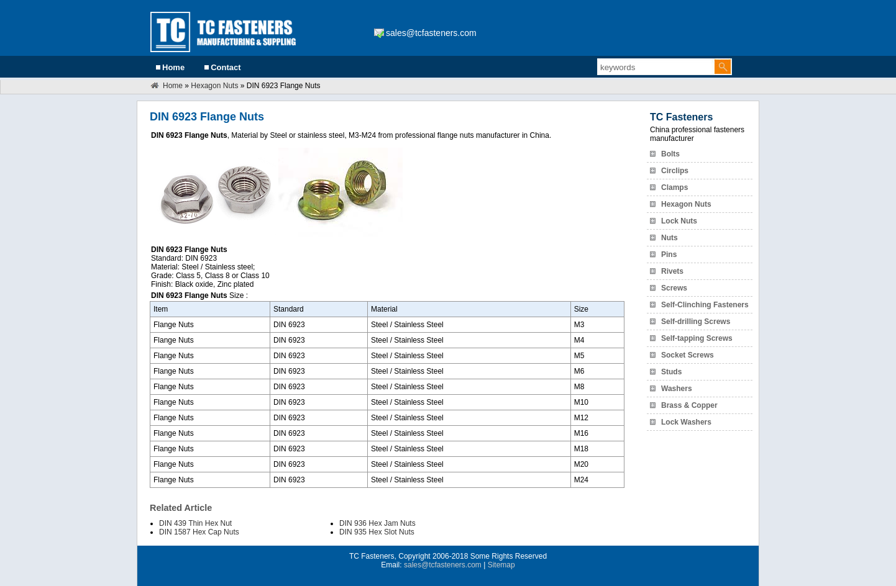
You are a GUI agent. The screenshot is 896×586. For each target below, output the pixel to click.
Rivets (672, 271)
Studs (671, 371)
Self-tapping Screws (697, 338)
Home (173, 67)
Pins (669, 254)
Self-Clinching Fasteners (705, 304)
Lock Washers (686, 422)
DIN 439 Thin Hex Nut (195, 523)
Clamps (674, 187)
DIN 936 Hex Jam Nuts (377, 523)
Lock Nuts (679, 221)
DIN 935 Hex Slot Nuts (376, 532)
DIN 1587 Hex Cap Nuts (199, 532)
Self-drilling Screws (695, 321)
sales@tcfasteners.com (431, 33)
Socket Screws (687, 355)
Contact (225, 67)
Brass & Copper (689, 405)
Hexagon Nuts (214, 85)
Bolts (670, 154)
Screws (674, 288)
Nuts (669, 237)
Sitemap (501, 565)
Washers (676, 388)
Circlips (674, 170)
